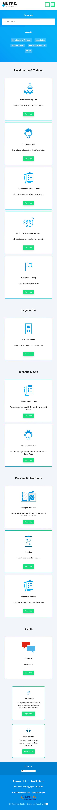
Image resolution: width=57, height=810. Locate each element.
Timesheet (17, 781)
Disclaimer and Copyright (24, 787)
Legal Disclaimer (37, 781)
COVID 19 (39, 787)
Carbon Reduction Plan (21, 793)
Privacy (26, 781)
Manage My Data (38, 793)
